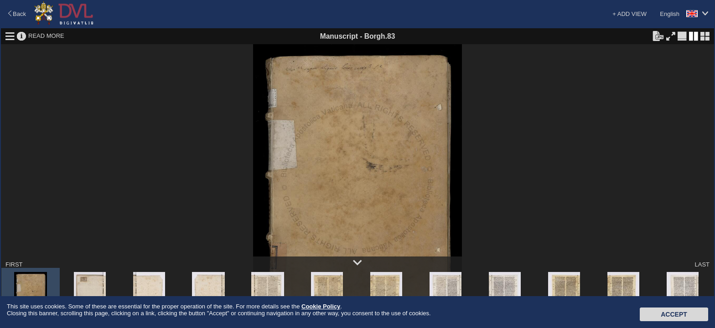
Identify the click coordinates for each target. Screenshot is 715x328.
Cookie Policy (320, 306)
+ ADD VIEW (629, 13)
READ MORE (46, 35)
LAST (702, 264)
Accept (674, 314)
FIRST (14, 264)
